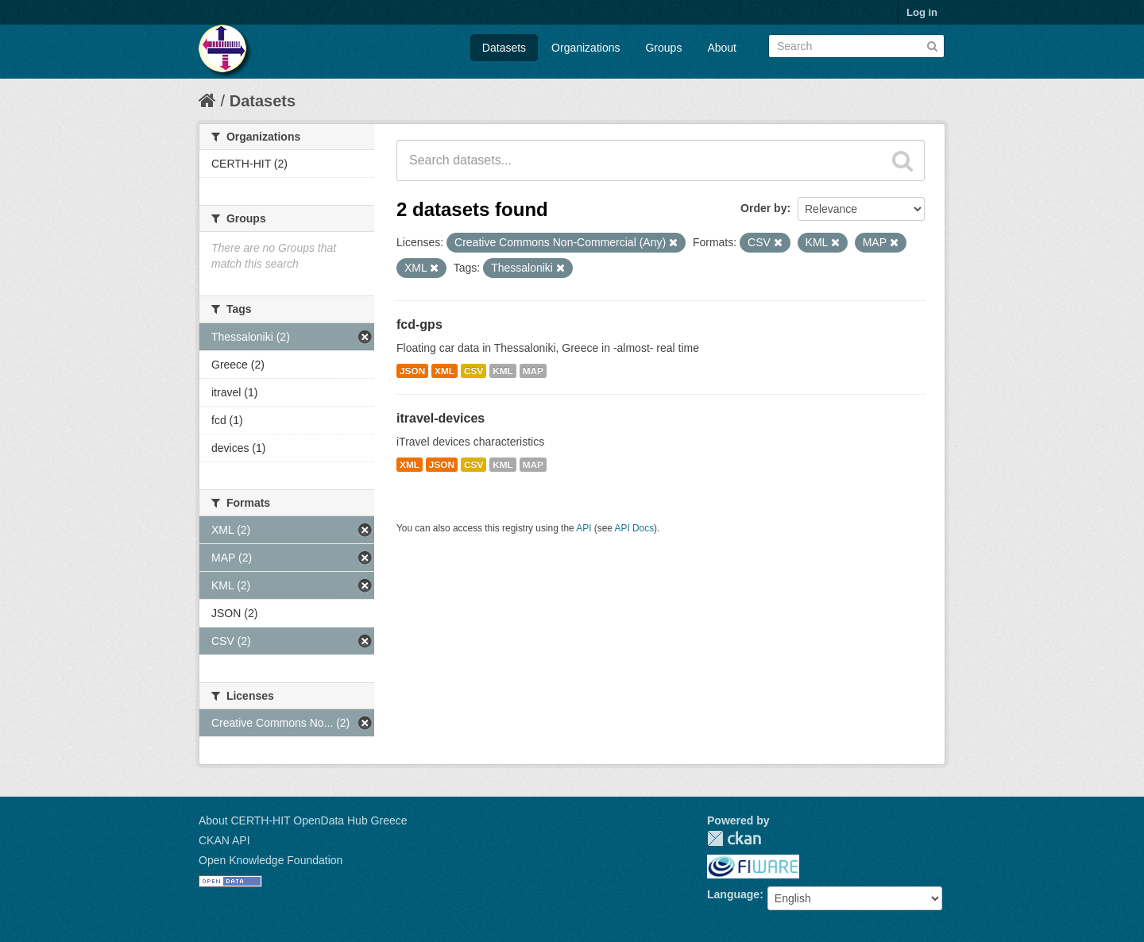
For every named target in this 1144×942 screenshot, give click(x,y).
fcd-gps (419, 324)
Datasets (504, 47)
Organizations (585, 47)
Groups (663, 47)
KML (503, 370)
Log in (921, 12)
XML (444, 370)
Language (733, 894)
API (583, 528)
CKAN (734, 838)
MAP (533, 370)
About (721, 47)
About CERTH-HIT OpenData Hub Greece (303, 820)
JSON (412, 370)
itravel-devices (440, 418)
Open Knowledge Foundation (270, 860)
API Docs (635, 528)
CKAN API (224, 840)
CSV (473, 370)
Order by (763, 208)
